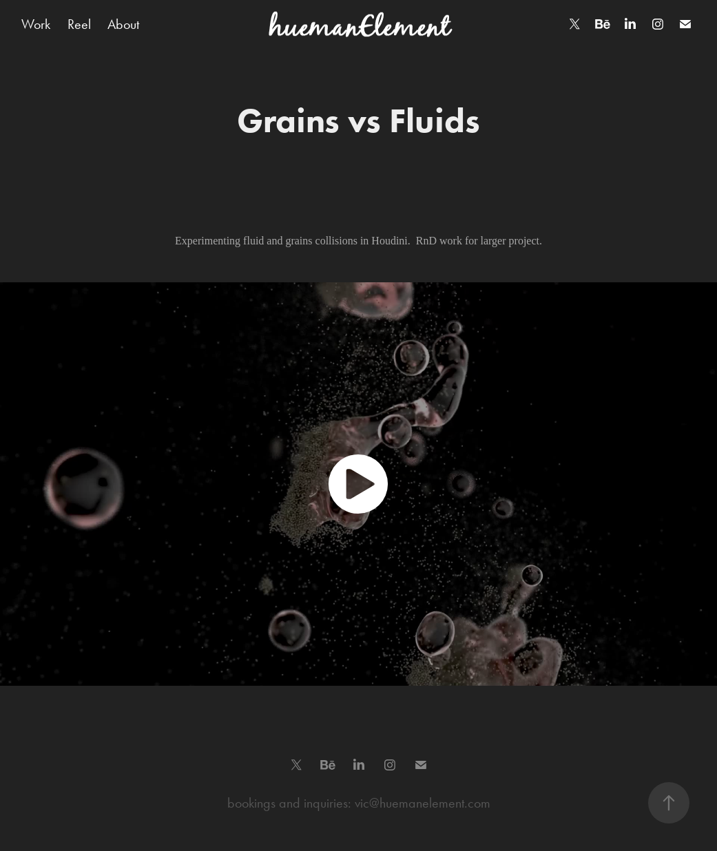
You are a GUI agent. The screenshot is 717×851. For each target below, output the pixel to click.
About (123, 24)
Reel (79, 24)
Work (35, 24)
